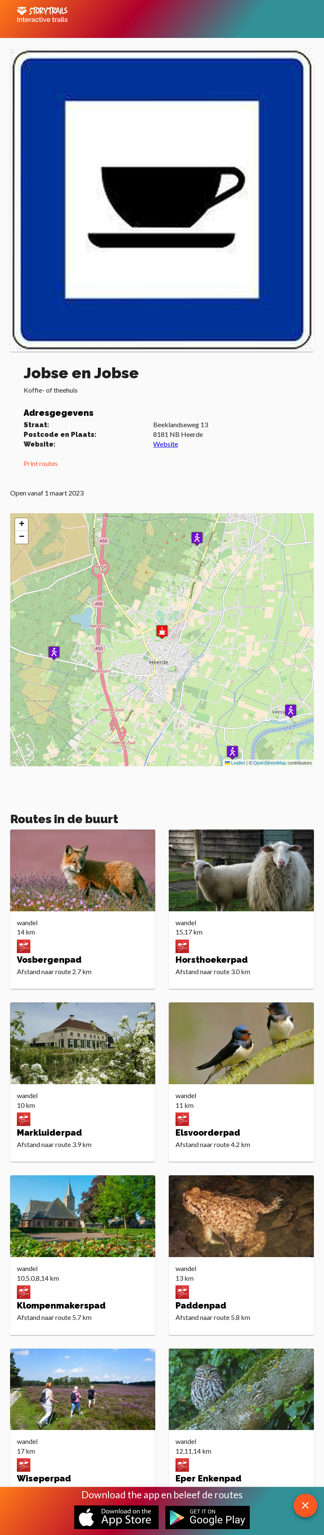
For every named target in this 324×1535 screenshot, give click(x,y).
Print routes (41, 463)
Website (165, 444)
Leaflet (235, 762)
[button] (197, 539)
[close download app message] (305, 1505)
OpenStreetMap (270, 762)
